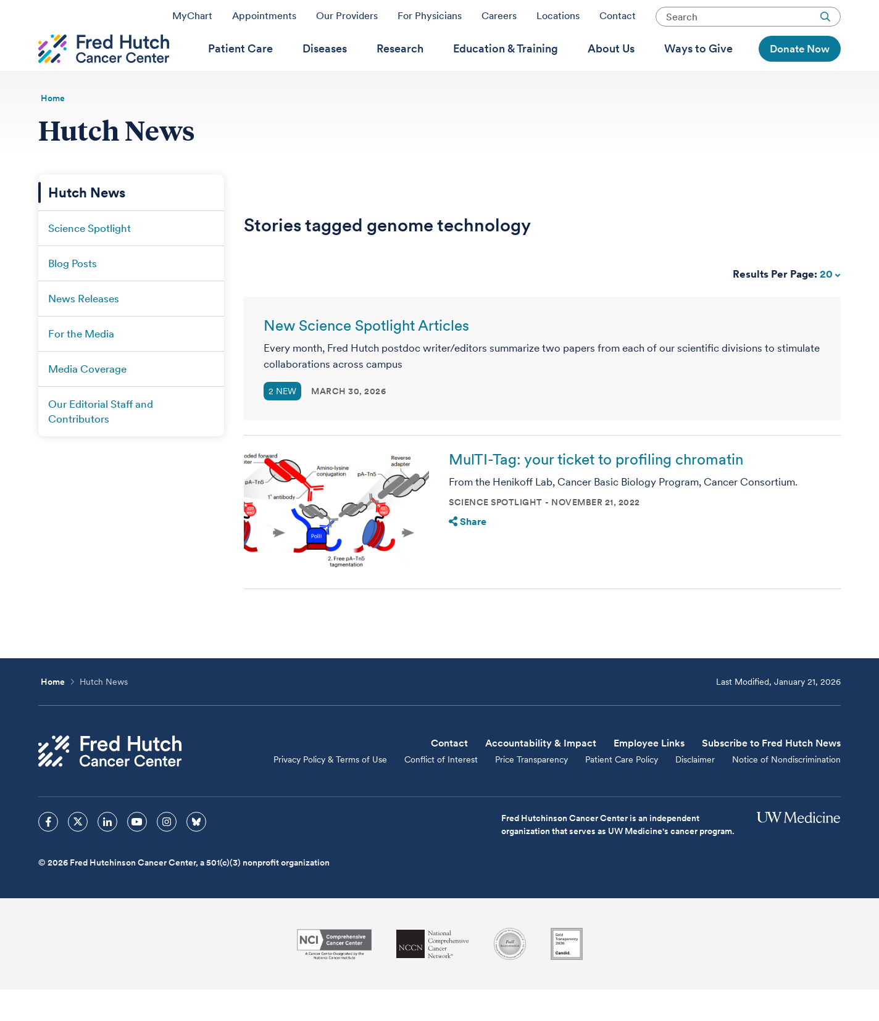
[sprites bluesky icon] (196, 853)
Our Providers (347, 20)
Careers (499, 20)
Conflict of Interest (441, 791)
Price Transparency (531, 791)
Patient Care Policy (621, 791)
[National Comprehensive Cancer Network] (432, 975)
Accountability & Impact (540, 774)
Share (467, 553)
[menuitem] (240, 68)
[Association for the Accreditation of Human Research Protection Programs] (510, 975)
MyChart (192, 20)
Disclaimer (695, 791)
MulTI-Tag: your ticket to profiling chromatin (596, 491)
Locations (558, 20)
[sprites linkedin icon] (107, 853)
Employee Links (649, 774)
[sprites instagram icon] (167, 853)
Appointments (264, 20)
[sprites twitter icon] (78, 853)
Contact (617, 20)
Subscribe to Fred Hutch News (771, 774)
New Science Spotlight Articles (366, 357)
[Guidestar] (567, 975)
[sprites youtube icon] (137, 853)
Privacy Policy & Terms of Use (330, 791)
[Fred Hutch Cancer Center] (109, 782)
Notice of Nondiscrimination (786, 791)
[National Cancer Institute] (334, 976)
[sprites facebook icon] (48, 853)
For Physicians (430, 20)
